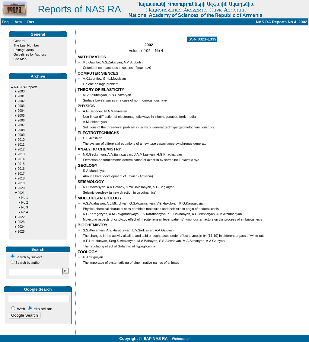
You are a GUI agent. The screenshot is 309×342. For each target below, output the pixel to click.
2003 (21, 106)
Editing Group (23, 50)
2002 (21, 101)
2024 (21, 226)
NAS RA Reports (25, 87)
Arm (18, 22)
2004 (21, 110)
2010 (21, 139)
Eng (5, 22)
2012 (21, 149)
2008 (21, 130)
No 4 (24, 212)
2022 (21, 217)
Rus (30, 22)
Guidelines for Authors (29, 54)
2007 (21, 125)
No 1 (24, 197)
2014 (21, 159)
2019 (21, 183)
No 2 (24, 202)
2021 (21, 193)
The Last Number (26, 45)
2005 (21, 115)
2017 (21, 173)
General (19, 41)
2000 (21, 91)
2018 (21, 178)
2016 (21, 168)
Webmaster (181, 338)
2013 (21, 154)
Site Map (19, 59)
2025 (21, 231)
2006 (21, 120)
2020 (21, 188)
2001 (21, 96)
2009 (21, 135)
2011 (21, 144)
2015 (21, 164)
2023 (21, 222)
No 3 (24, 207)
